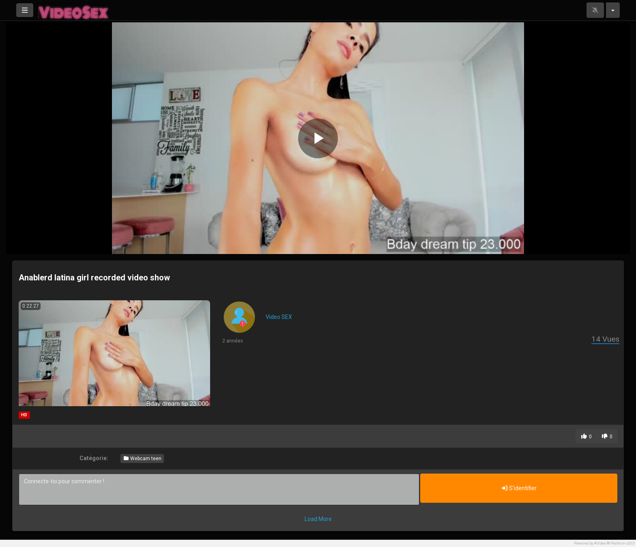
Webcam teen (142, 458)
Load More (318, 519)
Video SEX (279, 317)
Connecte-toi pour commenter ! (219, 489)
